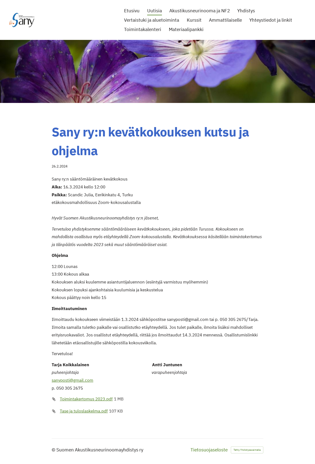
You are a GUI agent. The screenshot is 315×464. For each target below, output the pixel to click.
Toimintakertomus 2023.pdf (86, 399)
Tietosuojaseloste (209, 449)
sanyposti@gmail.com (72, 380)
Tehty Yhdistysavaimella (247, 449)
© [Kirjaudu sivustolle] (54, 450)
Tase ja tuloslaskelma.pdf (84, 411)
